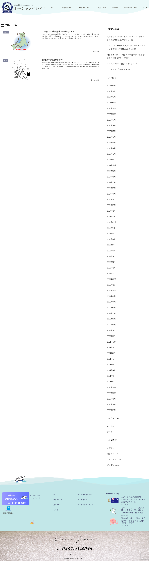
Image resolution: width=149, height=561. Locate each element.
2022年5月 (111, 319)
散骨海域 (84, 500)
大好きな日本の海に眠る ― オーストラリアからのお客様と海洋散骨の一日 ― (126, 38)
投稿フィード (112, 453)
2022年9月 (111, 296)
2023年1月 (111, 273)
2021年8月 (111, 353)
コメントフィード (114, 459)
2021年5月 (111, 364)
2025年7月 (111, 131)
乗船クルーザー (58, 500)
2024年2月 (111, 205)
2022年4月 (111, 324)
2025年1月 (111, 159)
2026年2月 (111, 97)
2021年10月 (112, 341)
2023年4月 (111, 256)
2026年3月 (111, 91)
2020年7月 (111, 404)
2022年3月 (111, 330)
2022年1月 (111, 336)
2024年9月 (111, 171)
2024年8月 (111, 176)
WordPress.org (114, 465)
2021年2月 (111, 376)
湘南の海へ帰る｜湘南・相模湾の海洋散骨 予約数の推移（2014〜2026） (126, 56)
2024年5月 (111, 188)
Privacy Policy (74, 555)
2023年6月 (111, 250)
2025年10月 (112, 114)
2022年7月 (111, 307)
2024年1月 (111, 210)
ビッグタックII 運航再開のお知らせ (122, 63)
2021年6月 (111, 359)
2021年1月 (111, 381)
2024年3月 (111, 199)
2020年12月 (112, 387)
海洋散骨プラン (86, 495)
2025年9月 (111, 119)
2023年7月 (111, 245)
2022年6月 (111, 313)
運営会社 (56, 505)
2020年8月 (111, 398)
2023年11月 (112, 222)
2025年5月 (111, 142)
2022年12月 (112, 279)
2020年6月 (111, 410)
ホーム (55, 495)
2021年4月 (111, 370)
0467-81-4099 (77, 549)
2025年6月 (111, 136)
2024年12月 (112, 165)
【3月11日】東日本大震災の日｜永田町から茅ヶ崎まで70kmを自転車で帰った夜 (126, 47)
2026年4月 (111, 85)
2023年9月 (111, 233)
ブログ (109, 432)
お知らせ (110, 426)
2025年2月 (111, 154)
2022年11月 (112, 285)
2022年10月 (112, 290)
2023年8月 (111, 239)
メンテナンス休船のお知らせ (119, 69)
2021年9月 (111, 347)
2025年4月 (111, 148)
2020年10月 (112, 393)
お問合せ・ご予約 (87, 505)
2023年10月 (112, 228)
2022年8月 (111, 302)
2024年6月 (111, 182)
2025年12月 (112, 102)
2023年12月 (112, 216)
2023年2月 (111, 267)
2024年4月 (111, 193)
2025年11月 (112, 108)
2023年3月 (111, 262)
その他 (55, 510)
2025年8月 (111, 125)
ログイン (110, 448)
